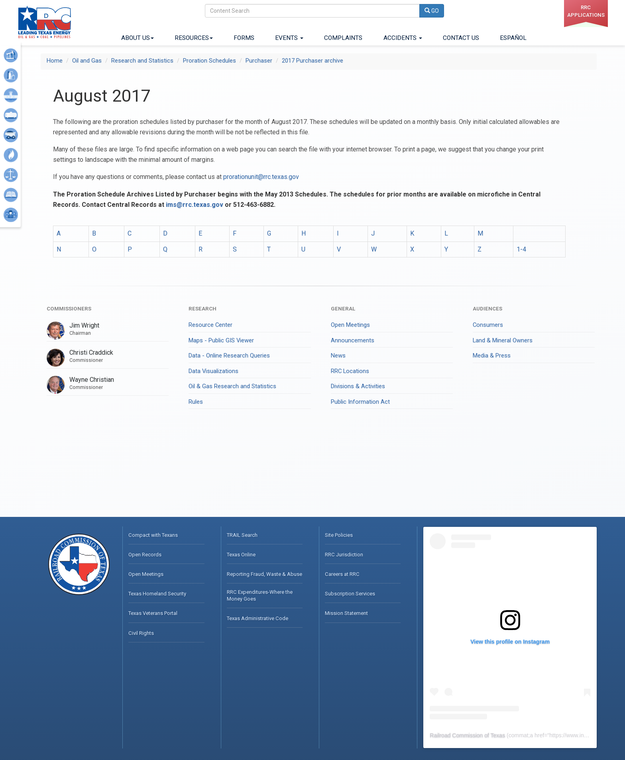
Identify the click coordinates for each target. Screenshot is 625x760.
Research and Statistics (142, 60)
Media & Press (492, 355)
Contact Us (461, 37)
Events (289, 37)
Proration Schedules (209, 60)
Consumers (488, 324)
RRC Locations (350, 371)
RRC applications (586, 11)
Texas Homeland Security (157, 594)
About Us (137, 37)
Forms (244, 37)
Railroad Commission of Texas (467, 735)
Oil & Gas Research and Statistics (232, 386)
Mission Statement (346, 613)
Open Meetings (350, 324)
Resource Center (210, 324)
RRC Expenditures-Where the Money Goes (260, 595)
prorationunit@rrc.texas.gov (261, 177)
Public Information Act (360, 401)
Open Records (144, 555)
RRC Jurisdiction (344, 555)
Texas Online (241, 555)
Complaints (343, 37)
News (338, 355)
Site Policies (339, 535)
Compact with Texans (153, 535)
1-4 (521, 249)
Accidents (402, 37)
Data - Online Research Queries (229, 355)
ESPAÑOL (513, 37)
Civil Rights (141, 633)
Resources (194, 37)
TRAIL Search (242, 535)
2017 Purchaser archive (312, 60)
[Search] (312, 11)
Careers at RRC (342, 574)
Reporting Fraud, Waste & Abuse (264, 574)
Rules (196, 401)
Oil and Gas (87, 60)
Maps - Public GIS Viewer (221, 340)
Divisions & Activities (358, 386)
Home (55, 60)
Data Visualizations (213, 371)
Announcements (352, 340)
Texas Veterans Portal (152, 613)
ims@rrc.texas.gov (194, 204)
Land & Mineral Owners (503, 340)
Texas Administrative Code (257, 618)
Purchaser (259, 60)
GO (432, 11)
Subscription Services (350, 594)
